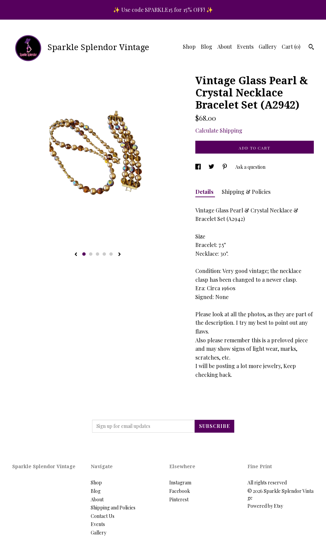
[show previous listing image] (76, 254)
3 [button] (97, 254)
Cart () (291, 46)
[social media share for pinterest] (225, 167)
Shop (189, 46)
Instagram (180, 482)
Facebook (179, 491)
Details (205, 191)
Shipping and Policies (113, 507)
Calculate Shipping (218, 130)
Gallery (268, 46)
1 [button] (84, 254)
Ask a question (250, 167)
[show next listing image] (119, 254)
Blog (206, 46)
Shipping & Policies (246, 191)
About (224, 46)
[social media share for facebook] (198, 167)
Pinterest (179, 499)
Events (245, 46)
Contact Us (102, 516)
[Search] (311, 47)
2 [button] (90, 254)
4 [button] (104, 254)
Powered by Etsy (265, 506)
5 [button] (111, 254)
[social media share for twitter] (212, 167)
